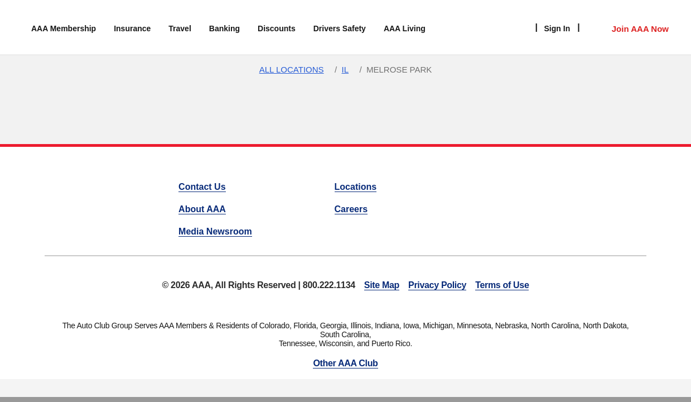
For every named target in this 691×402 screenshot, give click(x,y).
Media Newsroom (215, 231)
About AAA (202, 209)
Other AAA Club (345, 363)
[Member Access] (629, 27)
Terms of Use (502, 285)
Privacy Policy (437, 285)
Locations (356, 187)
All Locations (291, 69)
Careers (351, 209)
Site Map (381, 285)
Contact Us (201, 187)
